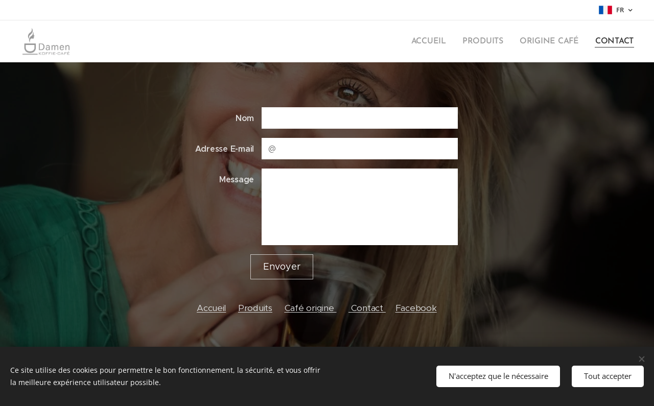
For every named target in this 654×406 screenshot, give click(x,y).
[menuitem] (437, 41)
